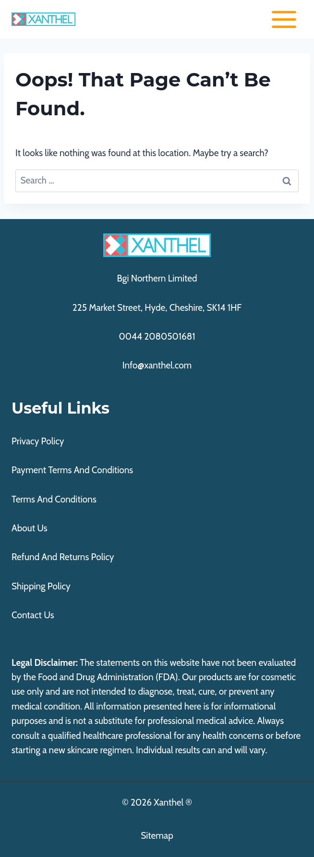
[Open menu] (283, 19)
